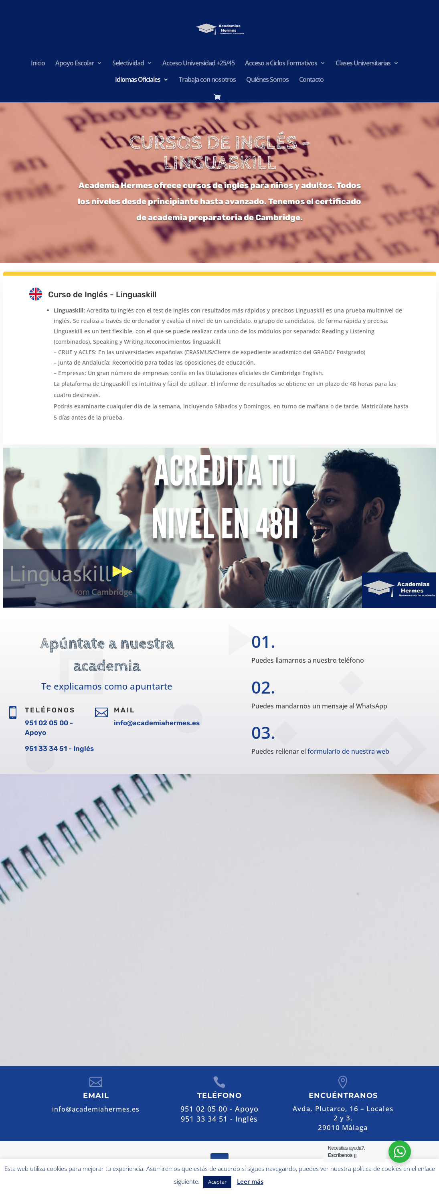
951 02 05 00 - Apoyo (276, 942)
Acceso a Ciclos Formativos (281, 63)
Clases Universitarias (363, 63)
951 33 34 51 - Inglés (59, 749)
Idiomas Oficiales (137, 80)
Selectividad (128, 63)
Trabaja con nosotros (207, 80)
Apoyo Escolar (74, 63)
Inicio (38, 63)
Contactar (278, 1001)
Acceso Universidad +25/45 (198, 63)
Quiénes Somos (267, 80)
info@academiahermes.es (157, 723)
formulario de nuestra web (347, 750)
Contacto (311, 80)
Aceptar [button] (217, 1181)
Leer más (250, 1181)
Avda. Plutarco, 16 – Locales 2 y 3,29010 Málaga (343, 1118)
